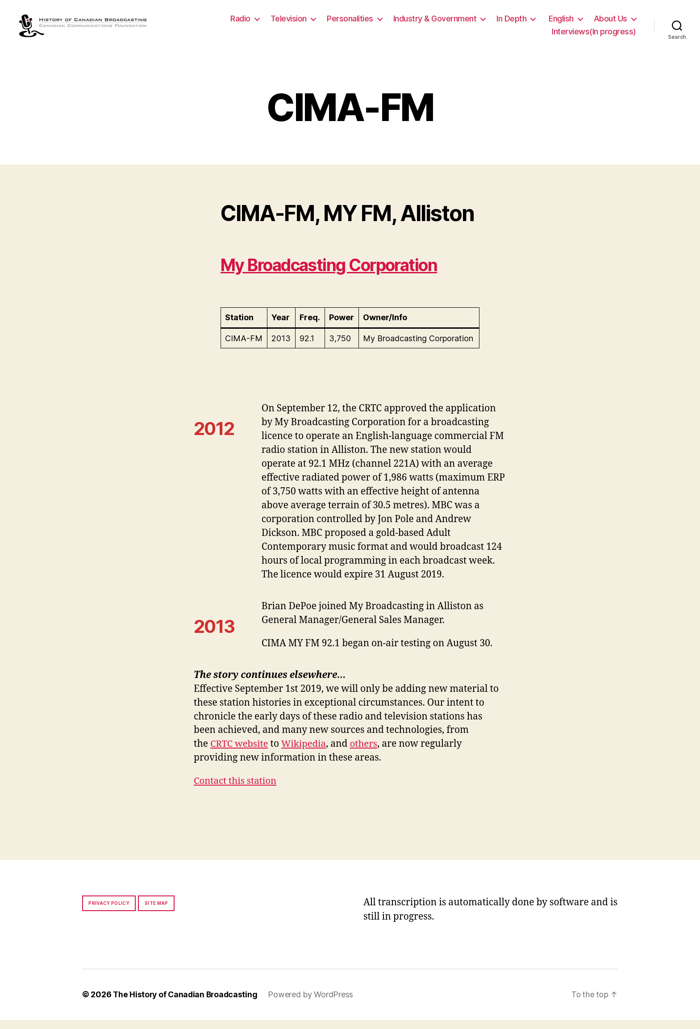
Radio (240, 23)
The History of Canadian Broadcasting (187, 1003)
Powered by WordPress (314, 1003)
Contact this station (236, 790)
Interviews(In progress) (594, 36)
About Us (610, 23)
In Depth (511, 23)
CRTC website (240, 753)
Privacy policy (108, 912)
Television (289, 23)
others (367, 753)
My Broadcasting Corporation (339, 274)
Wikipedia (306, 753)
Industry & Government (435, 23)
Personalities (350, 23)
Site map (156, 912)
